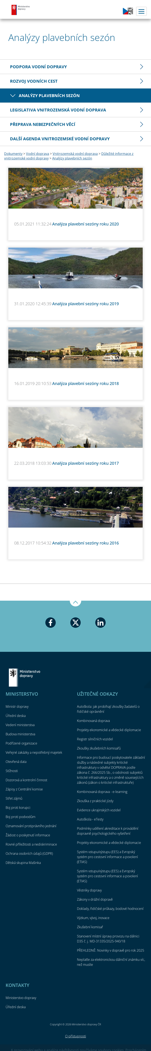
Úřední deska (16, 715)
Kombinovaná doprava (93, 720)
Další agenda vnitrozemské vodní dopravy (60, 139)
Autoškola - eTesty (90, 819)
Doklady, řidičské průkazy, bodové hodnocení (110, 908)
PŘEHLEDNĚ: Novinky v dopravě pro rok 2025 (110, 950)
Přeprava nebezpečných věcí (42, 124)
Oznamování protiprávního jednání (31, 826)
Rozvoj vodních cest (34, 81)
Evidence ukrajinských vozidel (99, 810)
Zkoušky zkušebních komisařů (99, 748)
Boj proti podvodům (20, 816)
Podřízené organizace (21, 743)
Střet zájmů (14, 798)
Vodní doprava (37, 153)
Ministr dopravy (17, 706)
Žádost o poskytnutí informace (28, 835)
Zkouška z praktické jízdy (95, 801)
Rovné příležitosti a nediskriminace (31, 844)
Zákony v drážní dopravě (95, 899)
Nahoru (75, 604)
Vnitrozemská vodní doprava (75, 153)
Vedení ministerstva (20, 725)
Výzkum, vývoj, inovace (93, 918)
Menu (141, 11)
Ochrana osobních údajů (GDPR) (29, 853)
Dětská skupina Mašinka (23, 862)
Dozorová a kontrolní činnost (26, 780)
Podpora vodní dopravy (38, 67)
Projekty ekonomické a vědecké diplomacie (109, 730)
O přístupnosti (75, 1036)
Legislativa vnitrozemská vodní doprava (58, 110)
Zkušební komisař (90, 927)
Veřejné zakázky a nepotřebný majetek (34, 752)
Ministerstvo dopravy (20, 10)
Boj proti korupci (18, 807)
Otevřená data (16, 761)
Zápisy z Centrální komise (24, 789)
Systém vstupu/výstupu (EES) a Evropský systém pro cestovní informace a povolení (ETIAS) (107, 857)
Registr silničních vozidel (95, 739)
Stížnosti (12, 771)
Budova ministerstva (20, 734)
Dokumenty (13, 153)
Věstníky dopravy (89, 890)
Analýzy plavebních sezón (49, 95)
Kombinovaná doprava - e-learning (102, 791)
